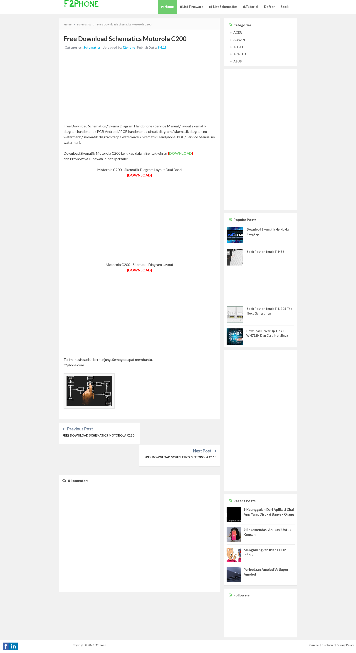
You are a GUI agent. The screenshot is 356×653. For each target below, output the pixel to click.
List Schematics (223, 7)
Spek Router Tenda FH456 (265, 251)
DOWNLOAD (180, 153)
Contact (314, 645)
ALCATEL (240, 47)
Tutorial (250, 7)
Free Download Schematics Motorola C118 (180, 435)
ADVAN (239, 40)
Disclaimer (328, 645)
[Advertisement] (139, 87)
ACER (237, 32)
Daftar (269, 7)
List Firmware (191, 7)
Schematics (92, 47)
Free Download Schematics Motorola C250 (98, 435)
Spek (285, 7)
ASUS (237, 61)
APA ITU (239, 54)
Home (167, 7)
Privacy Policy (345, 645)
